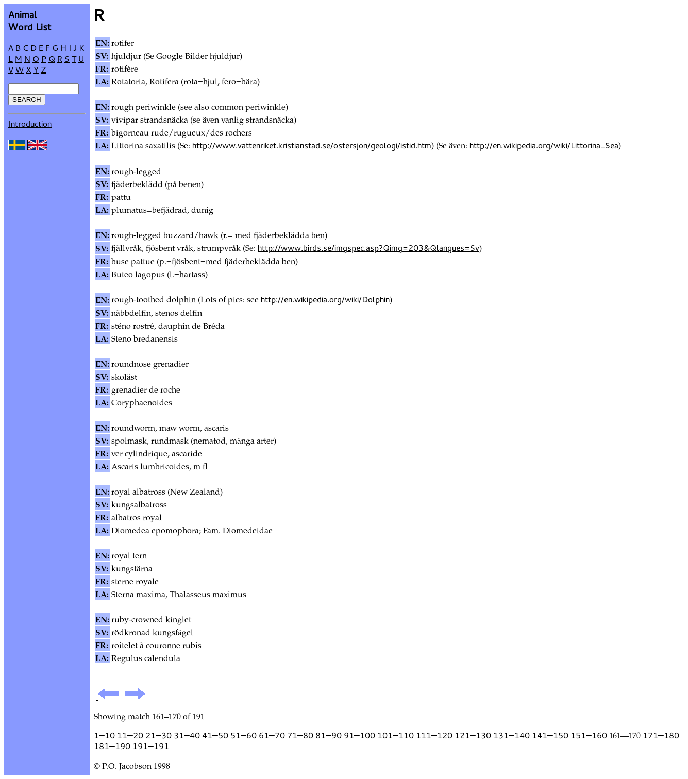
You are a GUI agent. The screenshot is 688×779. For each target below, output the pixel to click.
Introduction (30, 123)
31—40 (187, 735)
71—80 (300, 735)
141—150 (550, 735)
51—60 (243, 735)
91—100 (359, 735)
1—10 (104, 735)
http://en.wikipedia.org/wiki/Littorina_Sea (543, 145)
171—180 (661, 735)
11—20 (130, 735)
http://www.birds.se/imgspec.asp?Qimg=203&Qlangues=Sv (368, 247)
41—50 (215, 735)
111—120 (434, 735)
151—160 (588, 735)
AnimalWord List (29, 20)
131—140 (511, 735)
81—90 (328, 735)
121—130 (473, 735)
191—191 (150, 746)
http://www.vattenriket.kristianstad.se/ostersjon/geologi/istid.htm (311, 145)
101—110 (395, 735)
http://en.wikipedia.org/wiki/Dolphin (325, 299)
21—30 (158, 735)
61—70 (272, 735)
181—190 (112, 746)
